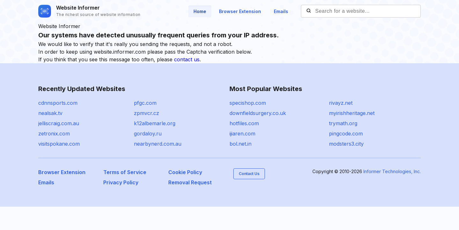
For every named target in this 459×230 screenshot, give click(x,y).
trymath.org (343, 123)
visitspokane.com (59, 144)
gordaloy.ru (148, 133)
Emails (281, 11)
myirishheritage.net (352, 113)
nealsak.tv (50, 113)
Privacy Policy (120, 182)
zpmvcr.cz (146, 113)
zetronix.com (54, 133)
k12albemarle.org (154, 123)
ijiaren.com (242, 133)
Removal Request (190, 182)
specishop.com (247, 103)
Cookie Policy (185, 172)
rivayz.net (341, 103)
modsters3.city (346, 144)
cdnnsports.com (57, 103)
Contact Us (249, 173)
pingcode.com (346, 133)
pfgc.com (145, 103)
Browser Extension (240, 11)
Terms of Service (124, 172)
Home (199, 11)
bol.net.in (240, 144)
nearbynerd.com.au (157, 144)
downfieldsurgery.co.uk (257, 113)
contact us (187, 59)
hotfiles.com (244, 123)
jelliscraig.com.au (58, 123)
